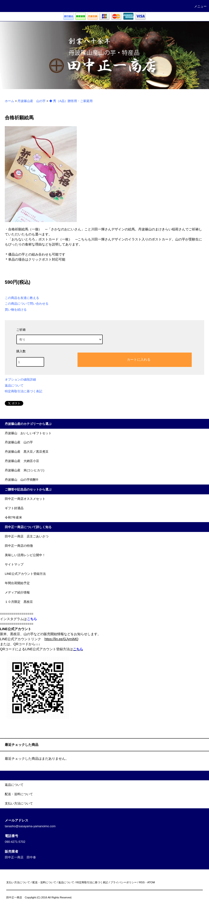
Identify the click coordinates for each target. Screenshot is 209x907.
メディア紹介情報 (17, 592)
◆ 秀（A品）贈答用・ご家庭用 (71, 101)
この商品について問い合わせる (26, 303)
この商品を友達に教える (22, 298)
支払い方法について (18, 882)
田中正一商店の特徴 (19, 546)
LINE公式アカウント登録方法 (25, 574)
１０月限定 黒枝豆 (19, 602)
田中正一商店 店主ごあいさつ (26, 536)
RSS (141, 882)
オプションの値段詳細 (20, 379)
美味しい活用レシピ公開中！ (25, 555)
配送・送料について (44, 882)
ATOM (151, 882)
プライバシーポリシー (123, 882)
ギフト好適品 (14, 508)
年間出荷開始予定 (17, 583)
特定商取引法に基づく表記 (23, 391)
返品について (14, 385)
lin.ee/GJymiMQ (66, 639)
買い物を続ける (16, 309)
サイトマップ (14, 564)
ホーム (9, 101)
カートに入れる (134, 359)
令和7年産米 (13, 517)
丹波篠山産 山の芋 (32, 101)
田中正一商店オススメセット (25, 499)
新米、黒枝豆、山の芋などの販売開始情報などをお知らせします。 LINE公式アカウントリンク (50, 634)
